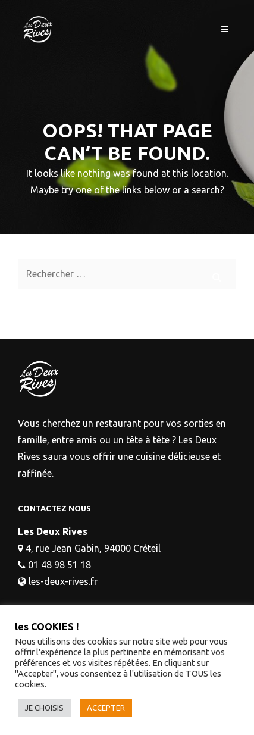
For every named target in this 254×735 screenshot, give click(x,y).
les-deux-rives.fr (63, 581)
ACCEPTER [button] (106, 707)
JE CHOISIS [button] (44, 707)
